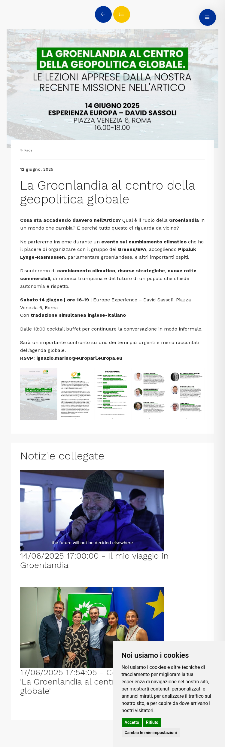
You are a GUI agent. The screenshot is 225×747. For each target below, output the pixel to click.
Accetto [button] (132, 722)
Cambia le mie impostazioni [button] (151, 732)
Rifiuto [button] (152, 722)
